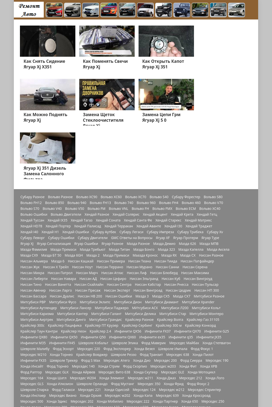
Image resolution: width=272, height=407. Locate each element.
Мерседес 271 (58, 366)
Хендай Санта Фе (138, 167)
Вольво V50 (74, 155)
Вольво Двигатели (66, 161)
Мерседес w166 (150, 360)
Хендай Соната (108, 167)
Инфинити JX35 (208, 284)
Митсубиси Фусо (62, 249)
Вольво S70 (29, 155)
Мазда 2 (93, 202)
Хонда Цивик (194, 371)
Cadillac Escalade (100, 395)
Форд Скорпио (135, 313)
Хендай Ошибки (75, 179)
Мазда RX (169, 202)
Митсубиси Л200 (174, 255)
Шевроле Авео (32, 389)
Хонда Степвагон (216, 290)
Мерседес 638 (177, 301)
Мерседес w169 (115, 366)
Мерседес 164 (31, 325)
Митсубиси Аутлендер (38, 255)
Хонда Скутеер (146, 319)
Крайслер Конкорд (200, 272)
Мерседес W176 (86, 366)
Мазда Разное (138, 190)
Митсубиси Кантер (72, 260)
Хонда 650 (189, 348)
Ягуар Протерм (185, 185)
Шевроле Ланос (212, 377)
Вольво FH (140, 155)
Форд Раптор (31, 319)
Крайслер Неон (73, 278)
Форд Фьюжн (145, 371)
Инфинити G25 (216, 278)
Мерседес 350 (149, 331)
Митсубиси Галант (106, 260)
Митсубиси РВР (33, 249)
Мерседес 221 (89, 336)
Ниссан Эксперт (117, 237)
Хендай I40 (29, 179)
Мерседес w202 (117, 342)
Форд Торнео (58, 313)
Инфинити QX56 (127, 278)
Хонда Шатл (57, 325)
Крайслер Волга (170, 266)
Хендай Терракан (119, 173)
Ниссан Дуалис (62, 243)
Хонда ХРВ (208, 313)
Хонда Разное (135, 383)
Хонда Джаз (166, 325)
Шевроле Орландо (92, 331)
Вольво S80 (213, 144)
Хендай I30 (173, 173)
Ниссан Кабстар (148, 231)
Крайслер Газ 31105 (203, 266)
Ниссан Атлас (112, 220)
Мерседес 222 (138, 348)
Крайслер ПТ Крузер (101, 272)
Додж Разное (31, 383)
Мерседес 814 (203, 360)
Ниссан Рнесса (176, 231)
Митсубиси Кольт (206, 255)
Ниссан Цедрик (178, 237)
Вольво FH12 (31, 149)
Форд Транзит (151, 301)
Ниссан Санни (167, 214)
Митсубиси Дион (127, 249)
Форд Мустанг (122, 331)
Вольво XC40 (209, 155)
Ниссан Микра (32, 220)
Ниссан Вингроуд (198, 225)
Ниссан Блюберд (164, 220)
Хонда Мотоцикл (201, 319)
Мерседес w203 (163, 313)
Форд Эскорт (63, 296)
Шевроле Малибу (34, 296)
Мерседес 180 (199, 366)
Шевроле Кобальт (93, 290)
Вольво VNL (118, 155)
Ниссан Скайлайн (88, 231)
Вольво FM (96, 155)
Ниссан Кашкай (81, 208)
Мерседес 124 (144, 336)
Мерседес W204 (83, 325)
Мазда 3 (142, 243)
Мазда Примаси (116, 202)
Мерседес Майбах (184, 290)
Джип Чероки (184, 377)
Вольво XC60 (111, 144)
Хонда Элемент (111, 325)
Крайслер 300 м (169, 272)
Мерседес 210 (109, 383)
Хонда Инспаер (33, 342)
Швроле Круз (219, 371)
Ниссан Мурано (139, 214)
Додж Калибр (161, 383)
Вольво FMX (162, 155)
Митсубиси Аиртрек (36, 266)
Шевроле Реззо (123, 301)
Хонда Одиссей (116, 336)
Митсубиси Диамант (161, 249)
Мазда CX (188, 202)
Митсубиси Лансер (75, 255)
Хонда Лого (214, 325)
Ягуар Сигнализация (54, 190)
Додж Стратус (59, 389)
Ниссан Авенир (33, 237)
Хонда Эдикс (57, 348)
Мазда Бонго (143, 196)
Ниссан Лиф (137, 220)
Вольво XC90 (86, 144)
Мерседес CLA (32, 366)
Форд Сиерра (191, 307)
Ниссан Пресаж (88, 237)
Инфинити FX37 (158, 278)
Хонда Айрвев (83, 319)
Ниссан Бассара (33, 243)
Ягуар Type (210, 185)
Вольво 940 (76, 149)
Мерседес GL (169, 371)
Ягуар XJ (27, 190)
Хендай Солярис (126, 161)
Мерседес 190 (217, 307)
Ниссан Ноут (82, 214)
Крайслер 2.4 (100, 278)
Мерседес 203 (81, 354)
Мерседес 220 (88, 296)
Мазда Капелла (190, 196)
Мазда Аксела (218, 196)
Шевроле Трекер (64, 307)
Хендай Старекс (168, 167)
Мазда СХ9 (29, 202)
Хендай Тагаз (81, 167)
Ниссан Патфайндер (197, 208)
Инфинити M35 (33, 290)
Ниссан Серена (195, 214)
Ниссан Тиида (165, 208)
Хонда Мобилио (110, 348)
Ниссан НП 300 (206, 237)
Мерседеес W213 (34, 360)
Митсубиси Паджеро (112, 255)
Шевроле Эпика (125, 290)
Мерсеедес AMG (91, 371)
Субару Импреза (160, 179)
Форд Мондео (118, 371)
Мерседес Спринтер (204, 336)
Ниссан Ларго (60, 237)
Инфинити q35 (181, 284)
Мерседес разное (196, 354)
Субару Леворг (32, 185)
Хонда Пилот (203, 301)
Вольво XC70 (135, 144)
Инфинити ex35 (152, 284)
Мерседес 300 (55, 354)
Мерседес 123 (108, 354)
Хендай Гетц (207, 161)
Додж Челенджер (138, 389)
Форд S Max (90, 307)
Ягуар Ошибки (86, 190)
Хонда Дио (142, 307)
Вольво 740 (123, 149)
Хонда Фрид (174, 331)
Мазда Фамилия (33, 196)
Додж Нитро (110, 389)
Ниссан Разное (211, 202)
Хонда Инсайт (31, 313)
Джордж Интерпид (35, 395)
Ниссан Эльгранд (144, 225)
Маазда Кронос (145, 202)
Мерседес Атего (117, 307)
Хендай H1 (50, 179)
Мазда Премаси (63, 196)
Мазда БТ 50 (51, 202)
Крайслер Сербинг (137, 272)
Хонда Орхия (90, 342)
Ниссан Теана (139, 208)
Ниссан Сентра (119, 231)
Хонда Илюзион (60, 331)
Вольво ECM (186, 155)
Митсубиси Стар (172, 260)
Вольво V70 (213, 149)
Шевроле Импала (172, 296)
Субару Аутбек (104, 179)
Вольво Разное (60, 144)
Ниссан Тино (31, 231)
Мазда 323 (166, 196)
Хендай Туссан (32, 167)
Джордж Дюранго (69, 395)
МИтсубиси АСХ (145, 255)
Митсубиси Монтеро (207, 260)
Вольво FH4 (168, 149)
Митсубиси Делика (140, 260)
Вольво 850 (54, 149)
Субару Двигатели (93, 185)
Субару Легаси (131, 179)
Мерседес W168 (121, 360)
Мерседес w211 (140, 325)
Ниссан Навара (63, 225)
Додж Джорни (85, 389)
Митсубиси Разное (209, 243)
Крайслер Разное (139, 266)
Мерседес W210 (33, 301)
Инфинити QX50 (64, 284)
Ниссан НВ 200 (90, 243)
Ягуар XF (163, 185)
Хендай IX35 (57, 167)
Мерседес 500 (31, 348)
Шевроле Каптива (35, 377)
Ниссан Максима (195, 220)
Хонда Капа (143, 342)
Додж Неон (165, 389)
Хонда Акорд (112, 377)
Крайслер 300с (32, 272)
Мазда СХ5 (161, 243)
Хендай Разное (97, 161)
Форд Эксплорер (117, 296)
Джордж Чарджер (192, 389)
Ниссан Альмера (34, 208)
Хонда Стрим (109, 313)
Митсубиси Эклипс (95, 249)
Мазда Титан (119, 196)
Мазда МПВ (208, 190)
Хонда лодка (30, 354)
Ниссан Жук (30, 214)
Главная (157, 395)
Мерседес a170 (143, 366)
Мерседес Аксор (165, 354)
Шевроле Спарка (34, 336)
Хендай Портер (58, 173)
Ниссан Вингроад (147, 237)
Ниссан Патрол (60, 220)
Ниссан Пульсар (205, 231)
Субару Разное (32, 144)
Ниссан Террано (109, 214)
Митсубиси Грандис (105, 266)
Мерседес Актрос (34, 371)
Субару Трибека (190, 179)
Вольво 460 (191, 149)
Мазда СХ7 (181, 243)
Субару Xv (215, 179)
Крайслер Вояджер (91, 301)
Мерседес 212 (190, 325)
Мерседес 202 (81, 348)
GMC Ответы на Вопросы (131, 185)
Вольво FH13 (100, 149)
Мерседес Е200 (86, 377)
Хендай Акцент (155, 161)
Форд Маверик (153, 290)
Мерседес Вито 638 (114, 319)
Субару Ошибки (61, 185)
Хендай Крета (182, 161)
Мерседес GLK (57, 319)
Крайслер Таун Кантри (39, 278)
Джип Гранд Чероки (192, 383)
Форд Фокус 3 (83, 383)
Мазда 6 (58, 208)
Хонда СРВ (161, 377)
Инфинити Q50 (93, 284)
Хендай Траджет (198, 173)
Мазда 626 (187, 190)
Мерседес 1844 (171, 366)
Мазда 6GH (74, 202)
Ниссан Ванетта (58, 231)
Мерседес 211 (137, 377)
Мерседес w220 (136, 354)
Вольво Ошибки (33, 161)
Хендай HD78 (31, 173)
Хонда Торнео (61, 301)
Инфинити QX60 (122, 284)
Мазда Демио (164, 190)
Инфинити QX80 (33, 284)
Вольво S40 (158, 144)
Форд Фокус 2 (198, 331)
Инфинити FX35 (33, 307)
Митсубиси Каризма (37, 260)
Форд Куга (62, 377)
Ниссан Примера (111, 208)
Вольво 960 (146, 149)
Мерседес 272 (177, 360)
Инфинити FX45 (62, 290)
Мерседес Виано (63, 342)
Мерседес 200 (165, 307)
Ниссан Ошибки (118, 243)
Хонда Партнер (165, 348)
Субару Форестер (186, 144)
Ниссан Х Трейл (56, 214)
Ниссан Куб (171, 225)
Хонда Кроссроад (196, 342)
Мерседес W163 (65, 360)
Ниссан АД (88, 225)
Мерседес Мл (63, 371)
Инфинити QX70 (187, 278)
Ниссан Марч (87, 220)
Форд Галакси (63, 336)
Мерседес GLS (32, 331)
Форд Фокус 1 (202, 296)
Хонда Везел (144, 296)
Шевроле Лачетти (132, 395)
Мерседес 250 (213, 348)
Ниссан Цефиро (113, 225)
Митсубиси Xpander (198, 249)
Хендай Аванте (148, 173)
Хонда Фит (187, 313)
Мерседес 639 (167, 342)
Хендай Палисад (87, 173)
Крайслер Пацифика (64, 272)
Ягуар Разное (112, 190)
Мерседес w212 (171, 336)
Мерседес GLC (92, 360)
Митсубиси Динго (71, 266)
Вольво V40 (52, 155)
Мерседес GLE (172, 319)
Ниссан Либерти (34, 225)
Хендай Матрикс (198, 167)
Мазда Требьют (92, 196)
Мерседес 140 (83, 313)
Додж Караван (57, 383)
